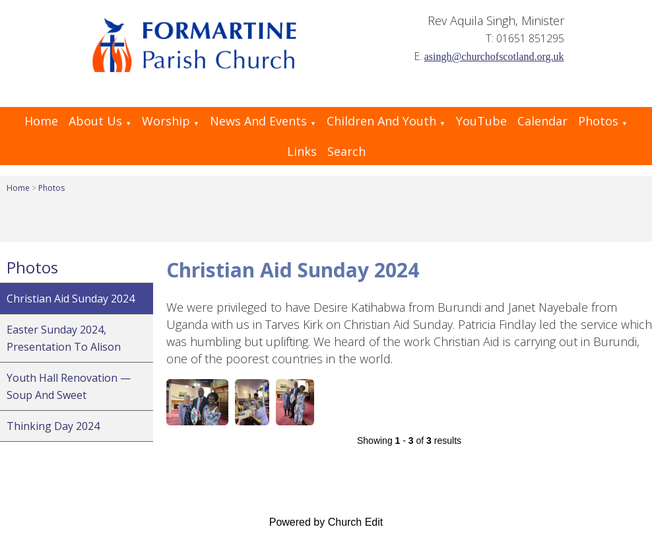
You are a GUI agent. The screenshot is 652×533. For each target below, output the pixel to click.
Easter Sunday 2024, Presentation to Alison (64, 338)
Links (302, 151)
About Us (95, 121)
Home (41, 121)
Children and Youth (381, 121)
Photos (598, 121)
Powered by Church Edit (326, 522)
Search (346, 151)
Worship (166, 121)
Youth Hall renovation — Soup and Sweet (69, 386)
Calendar (542, 121)
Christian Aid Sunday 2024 (71, 298)
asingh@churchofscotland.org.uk (494, 56)
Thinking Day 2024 (53, 426)
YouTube (481, 121)
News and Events (258, 121)
